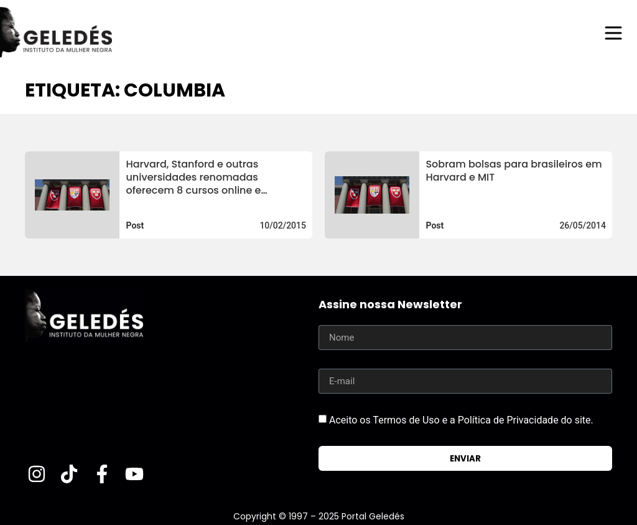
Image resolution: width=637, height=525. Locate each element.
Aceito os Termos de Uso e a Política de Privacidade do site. (461, 420)
